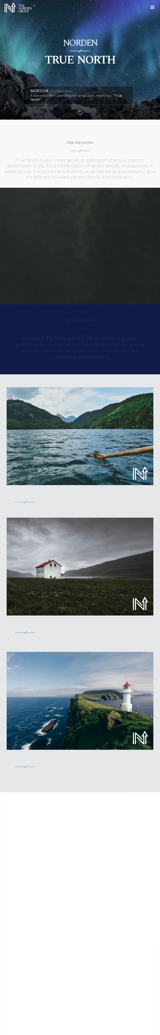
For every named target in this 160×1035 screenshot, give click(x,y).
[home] (17, 7)
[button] (152, 7)
